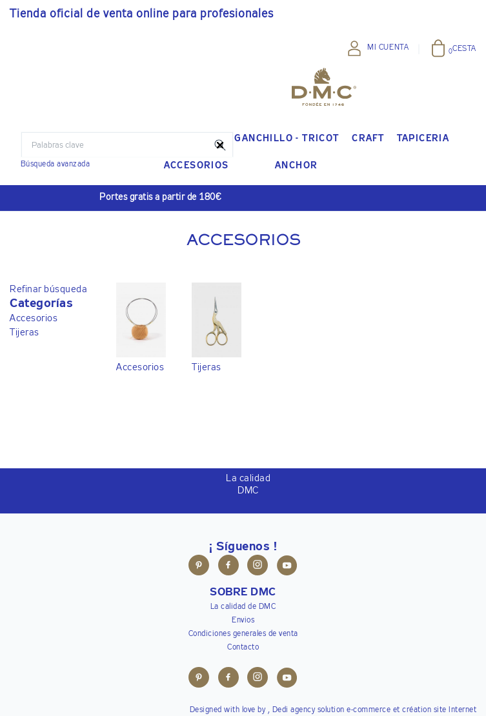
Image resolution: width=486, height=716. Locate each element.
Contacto (243, 647)
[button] (48, 304)
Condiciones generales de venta (243, 634)
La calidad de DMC (243, 607)
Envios (243, 620)
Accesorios (33, 318)
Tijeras (24, 332)
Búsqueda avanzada (55, 164)
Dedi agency (294, 710)
